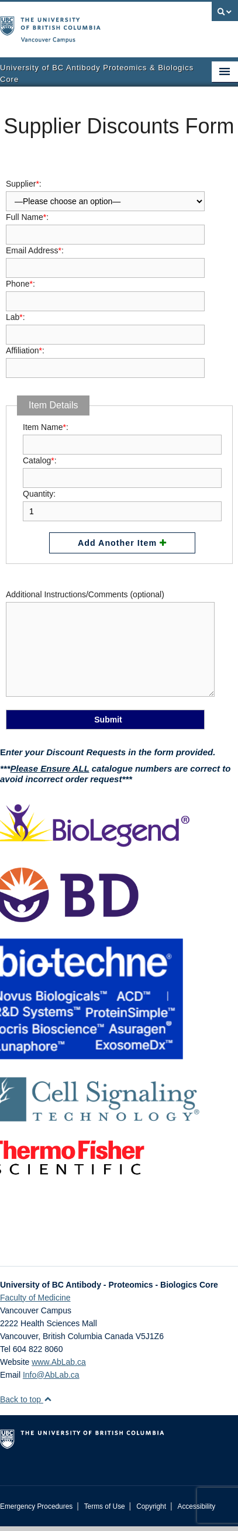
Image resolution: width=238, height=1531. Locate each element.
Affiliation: (105, 359)
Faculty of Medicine (35, 1297)
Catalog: (122, 469)
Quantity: (122, 502)
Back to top (26, 1399)
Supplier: (105, 191)
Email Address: (105, 259)
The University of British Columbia (83, 24)
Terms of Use (104, 1506)
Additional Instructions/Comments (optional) (110, 644)
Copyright (151, 1506)
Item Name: (122, 435)
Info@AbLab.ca (51, 1374)
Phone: (105, 292)
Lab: (105, 325)
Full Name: (105, 225)
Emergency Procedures (36, 1506)
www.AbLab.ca (59, 1362)
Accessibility (196, 1506)
